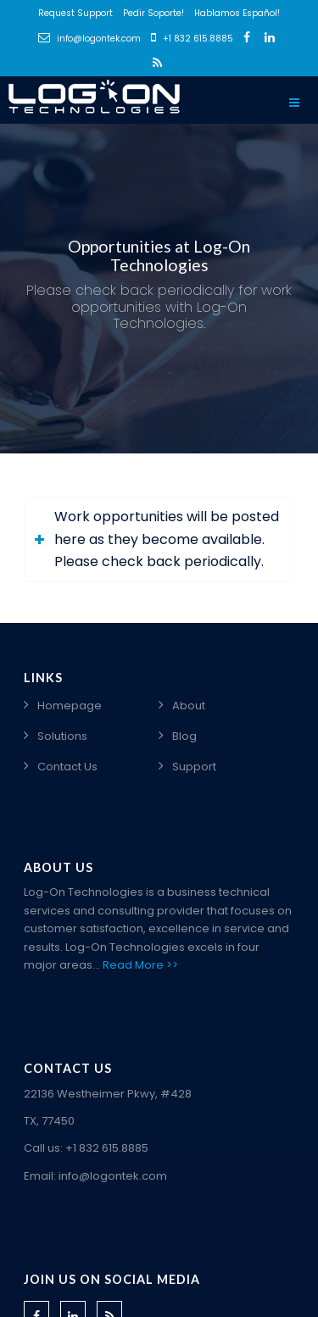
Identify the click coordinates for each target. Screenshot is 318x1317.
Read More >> (140, 965)
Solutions (62, 736)
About (188, 705)
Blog (184, 736)
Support (194, 767)
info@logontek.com (89, 38)
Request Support (75, 13)
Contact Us (67, 767)
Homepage (69, 705)
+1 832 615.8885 (192, 38)
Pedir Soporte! (153, 13)
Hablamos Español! (237, 13)
